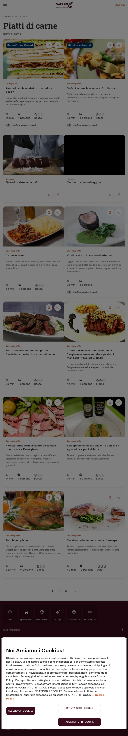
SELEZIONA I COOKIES (20, 710)
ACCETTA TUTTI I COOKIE (80, 721)
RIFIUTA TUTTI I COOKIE (79, 707)
